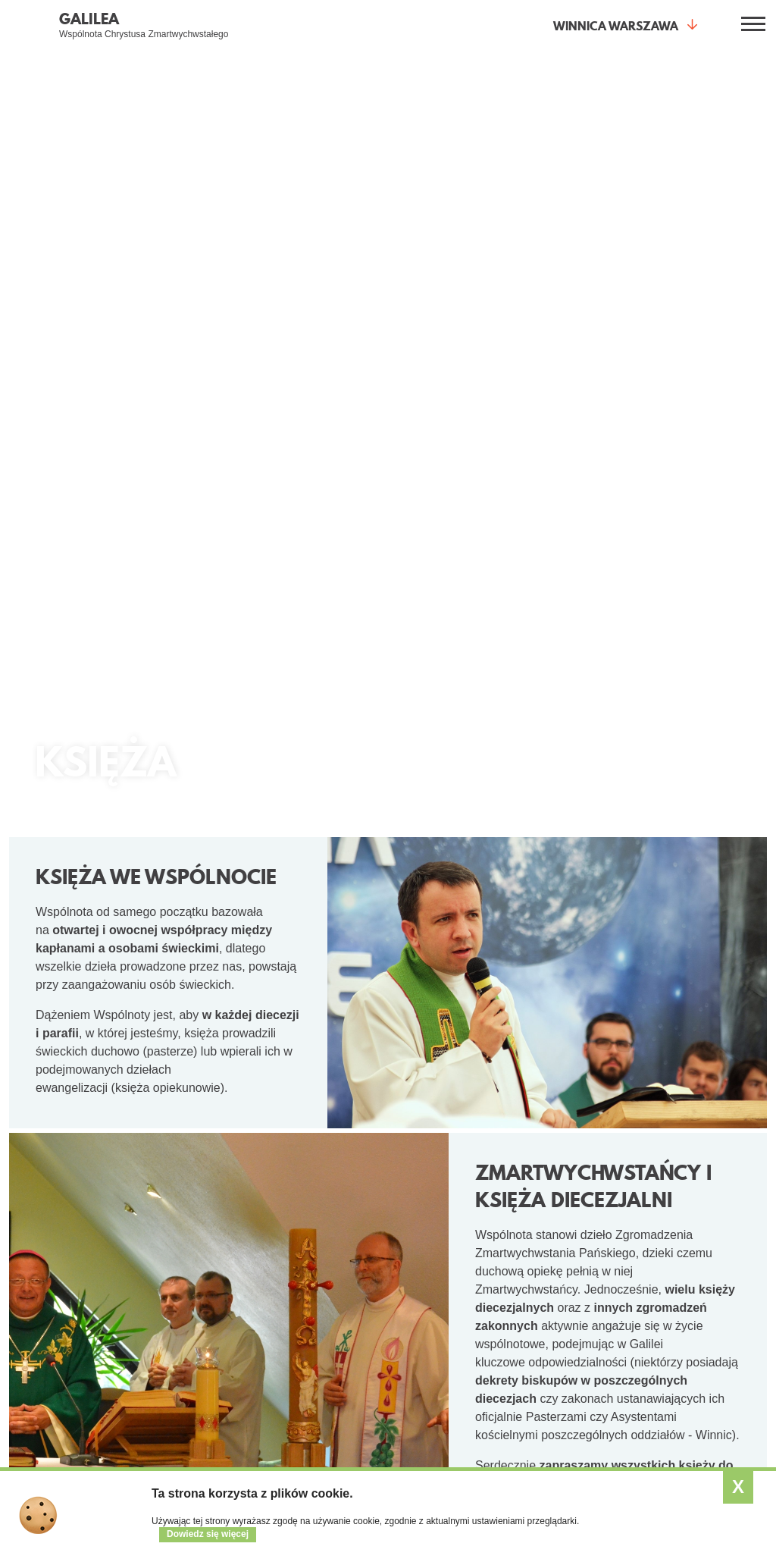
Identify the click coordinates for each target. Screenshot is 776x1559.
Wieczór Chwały (181, 1323)
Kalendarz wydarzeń (446, 1281)
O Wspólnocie (100, 1094)
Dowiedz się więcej (208, 1534)
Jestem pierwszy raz (191, 1259)
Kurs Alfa (164, 1378)
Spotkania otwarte (176, 1229)
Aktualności (602, 1094)
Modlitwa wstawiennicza (177, 1405)
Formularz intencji (185, 1432)
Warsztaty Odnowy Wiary (187, 1350)
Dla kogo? (304, 1223)
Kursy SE (679, 1223)
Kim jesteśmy (556, 1259)
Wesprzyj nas (557, 1323)
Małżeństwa (299, 1323)
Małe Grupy (340, 1094)
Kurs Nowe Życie (183, 1302)
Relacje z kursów (692, 1344)
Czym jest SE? (687, 1259)
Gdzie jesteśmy (561, 1281)
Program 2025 (686, 1281)
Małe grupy (169, 1281)
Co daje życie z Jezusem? (57, 1229)
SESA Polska (683, 1366)
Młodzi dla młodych (316, 1259)
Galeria (542, 1302)
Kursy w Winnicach (697, 1302)
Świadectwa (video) (62, 1281)
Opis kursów (681, 1323)
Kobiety (288, 1281)
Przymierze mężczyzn (322, 1302)
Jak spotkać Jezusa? (65, 1259)
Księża (286, 1344)
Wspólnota (561, 1223)
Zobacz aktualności (443, 1259)
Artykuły (417, 1302)
